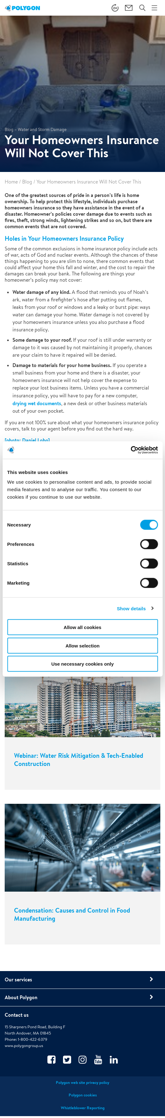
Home (11, 182)
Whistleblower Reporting (82, 1108)
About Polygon (21, 998)
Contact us (17, 1015)
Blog (27, 182)
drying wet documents (36, 403)
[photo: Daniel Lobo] (27, 440)
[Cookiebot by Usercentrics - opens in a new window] (130, 450)
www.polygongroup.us (24, 1046)
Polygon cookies (83, 1096)
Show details (131, 608)
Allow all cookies (82, 627)
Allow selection (82, 645)
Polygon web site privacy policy (82, 1083)
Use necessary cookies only (82, 664)
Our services (18, 980)
